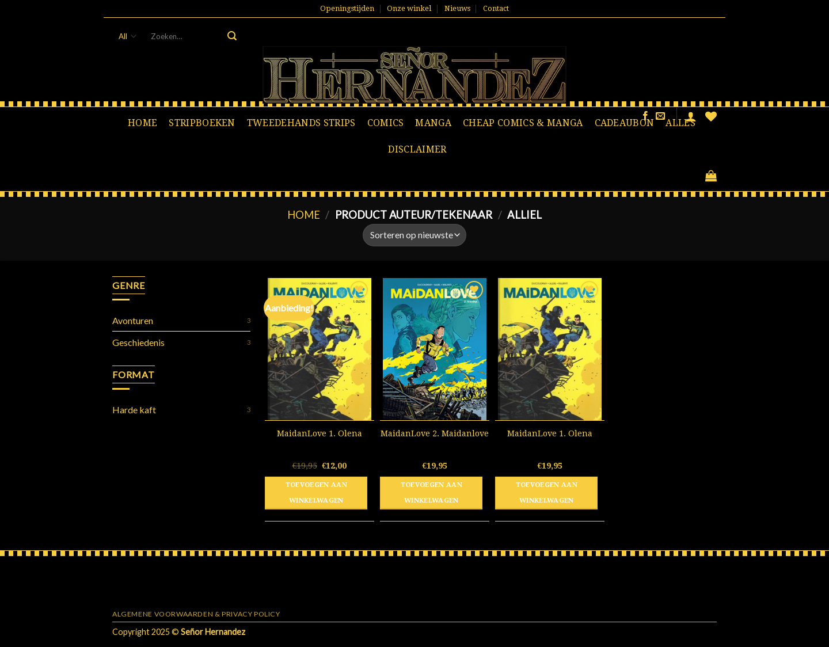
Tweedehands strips (301, 122)
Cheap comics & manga (523, 122)
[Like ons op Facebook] (645, 116)
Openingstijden (347, 8)
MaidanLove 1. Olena (319, 433)
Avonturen (132, 320)
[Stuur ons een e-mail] (660, 116)
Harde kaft (134, 409)
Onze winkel (409, 8)
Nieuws (457, 8)
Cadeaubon (625, 122)
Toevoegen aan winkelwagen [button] (317, 493)
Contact (496, 8)
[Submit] (232, 36)
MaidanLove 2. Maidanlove (435, 433)
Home (142, 122)
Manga (433, 122)
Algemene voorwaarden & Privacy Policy (196, 614)
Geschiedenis (138, 342)
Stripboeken (202, 122)
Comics (385, 122)
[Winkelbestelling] (414, 235)
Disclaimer (417, 149)
